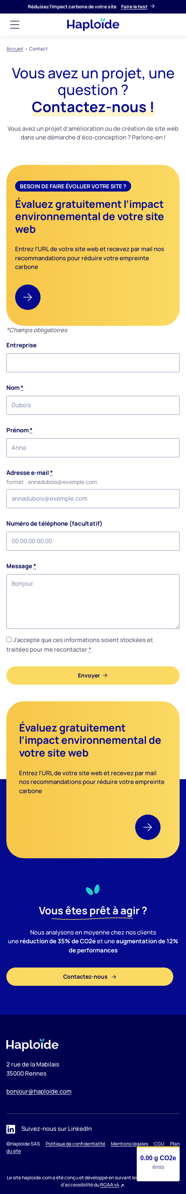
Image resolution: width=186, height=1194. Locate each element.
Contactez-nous (86, 976)
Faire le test (134, 6)
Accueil (14, 48)
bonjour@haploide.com (39, 1091)
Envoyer (89, 675)
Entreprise (21, 345)
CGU (159, 1143)
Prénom (19, 430)
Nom (14, 387)
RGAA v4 (109, 1184)
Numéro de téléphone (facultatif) (54, 523)
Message (21, 566)
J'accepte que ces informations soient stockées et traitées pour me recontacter (79, 645)
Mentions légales (129, 1143)
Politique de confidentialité (75, 1143)
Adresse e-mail (29, 472)
